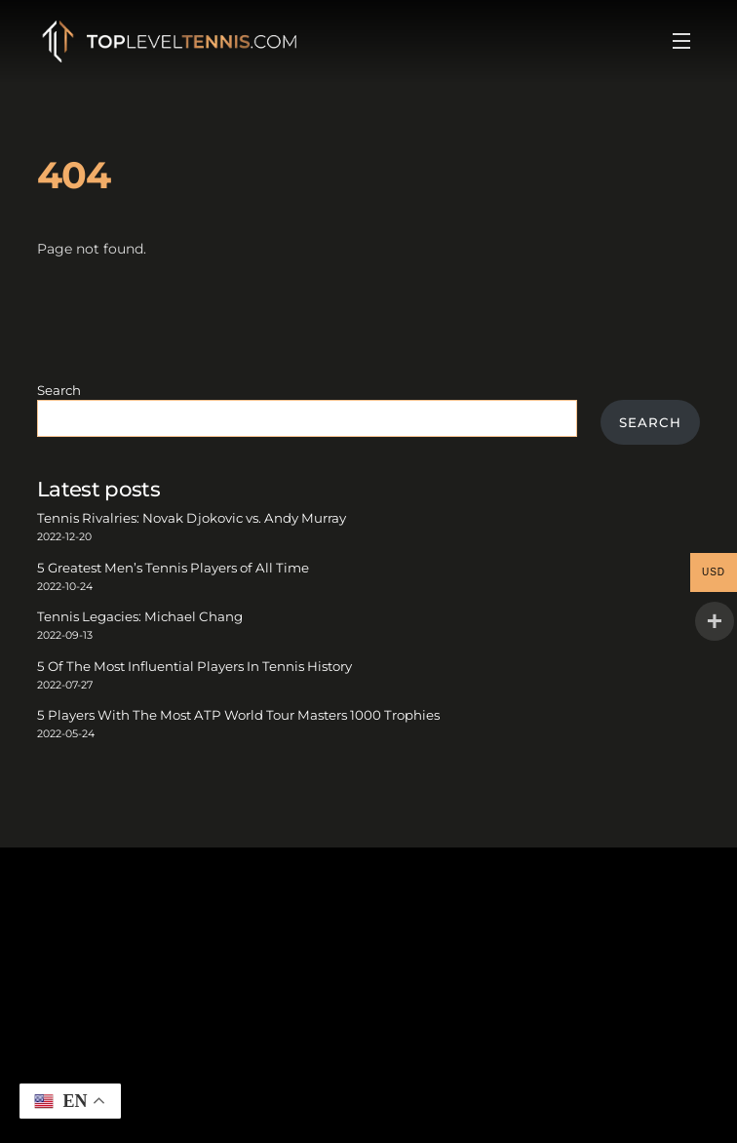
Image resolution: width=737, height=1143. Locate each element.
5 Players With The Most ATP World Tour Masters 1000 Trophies (238, 715)
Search (59, 390)
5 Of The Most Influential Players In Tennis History (194, 666)
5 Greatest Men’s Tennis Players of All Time (173, 567)
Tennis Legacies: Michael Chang (140, 616)
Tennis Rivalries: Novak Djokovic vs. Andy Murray (191, 518)
